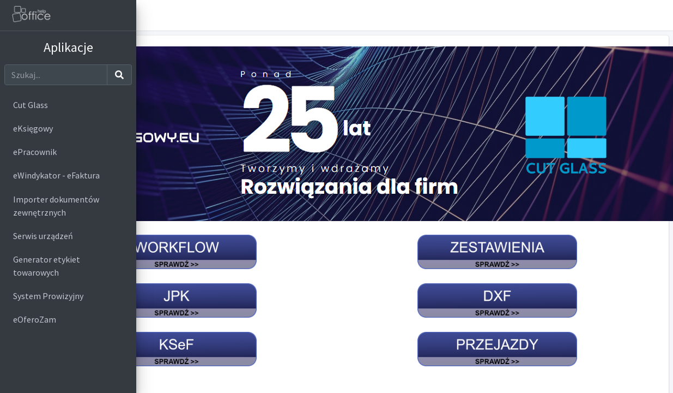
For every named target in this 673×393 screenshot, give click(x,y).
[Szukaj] (55, 74)
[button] (660, 15)
